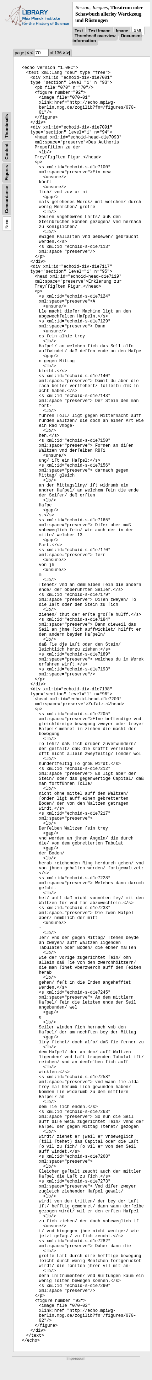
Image (122, 30)
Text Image (99, 30)
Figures (6, 172)
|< (27, 52)
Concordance (6, 199)
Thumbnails (6, 126)
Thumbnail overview (95, 35)
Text (79, 30)
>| (68, 52)
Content (6, 151)
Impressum (75, 1358)
